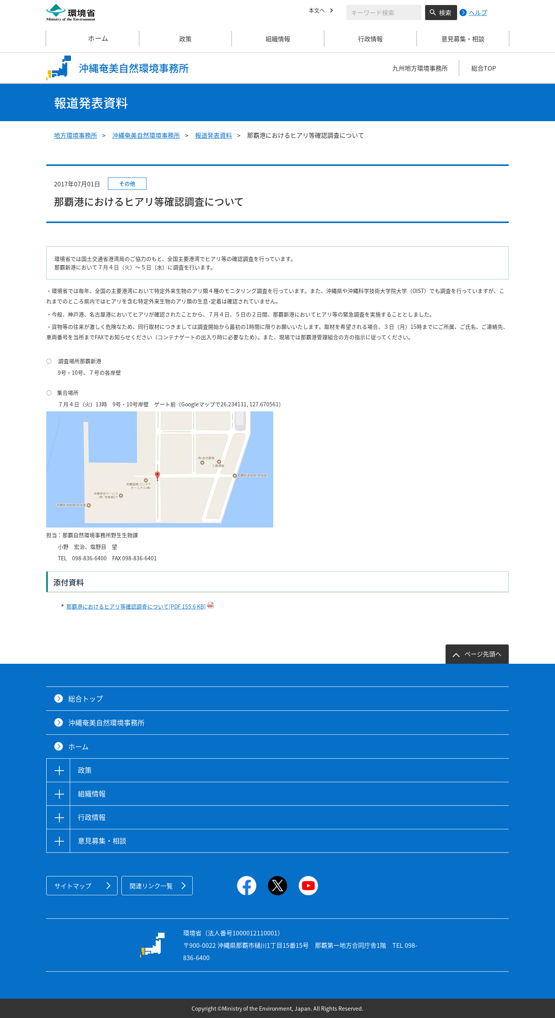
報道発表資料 (213, 135)
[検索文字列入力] (383, 12)
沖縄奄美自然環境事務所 (146, 135)
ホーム (93, 38)
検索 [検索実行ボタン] (445, 12)
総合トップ (85, 698)
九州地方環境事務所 (420, 68)
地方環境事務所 (75, 135)
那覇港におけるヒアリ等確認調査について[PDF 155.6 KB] (136, 606)
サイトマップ (72, 885)
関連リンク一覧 (151, 885)
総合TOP (483, 68)
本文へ (318, 11)
